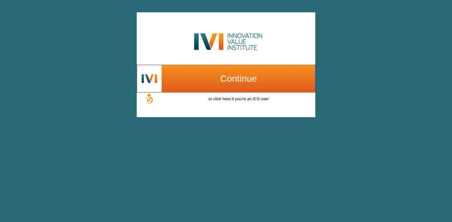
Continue (238, 78)
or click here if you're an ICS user (238, 99)
